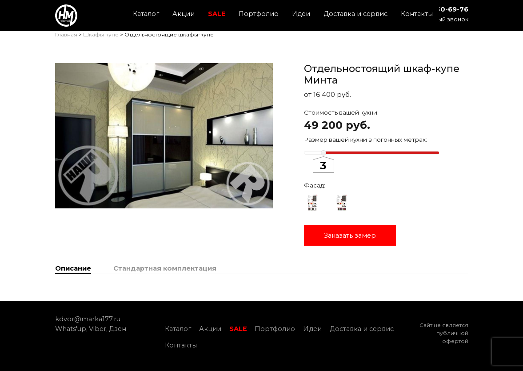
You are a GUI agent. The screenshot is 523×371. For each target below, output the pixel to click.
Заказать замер (350, 235)
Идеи (301, 14)
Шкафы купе (101, 34)
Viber (97, 329)
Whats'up (70, 329)
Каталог (146, 14)
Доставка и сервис (355, 14)
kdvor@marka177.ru (87, 319)
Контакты (417, 14)
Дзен (117, 329)
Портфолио (259, 14)
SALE (216, 14)
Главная (66, 34)
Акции (183, 14)
